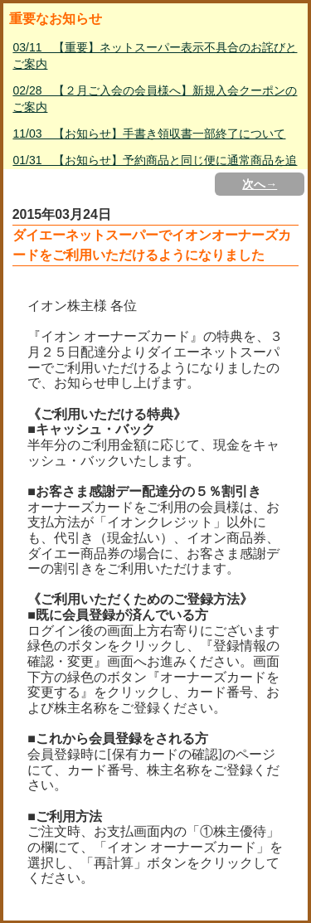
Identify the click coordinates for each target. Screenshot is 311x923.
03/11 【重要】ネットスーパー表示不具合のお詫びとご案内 (154, 55)
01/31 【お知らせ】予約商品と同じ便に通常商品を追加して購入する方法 (154, 168)
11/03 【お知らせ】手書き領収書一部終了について (148, 133)
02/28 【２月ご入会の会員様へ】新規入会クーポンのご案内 (154, 99)
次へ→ (259, 184)
